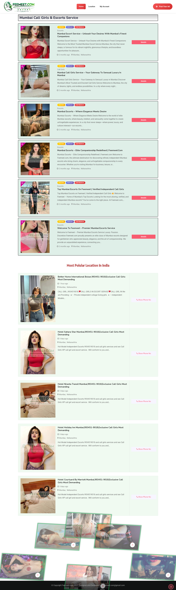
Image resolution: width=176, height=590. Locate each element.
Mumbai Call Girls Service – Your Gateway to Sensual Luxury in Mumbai (89, 74)
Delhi (72, 517)
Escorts (60, 31)
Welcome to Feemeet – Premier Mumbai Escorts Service (86, 228)
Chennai (163, 573)
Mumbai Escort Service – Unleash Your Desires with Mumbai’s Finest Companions (91, 35)
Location (91, 6)
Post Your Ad (163, 6)
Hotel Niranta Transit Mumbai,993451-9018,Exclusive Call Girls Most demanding (92, 385)
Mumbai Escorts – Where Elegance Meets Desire (81, 111)
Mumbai (76, 55)
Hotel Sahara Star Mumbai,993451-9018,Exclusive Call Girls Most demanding (91, 333)
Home (81, 6)
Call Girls (61, 69)
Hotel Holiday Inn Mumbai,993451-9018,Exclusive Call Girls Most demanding (90, 429)
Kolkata (77, 543)
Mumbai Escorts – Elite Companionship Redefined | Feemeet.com (90, 150)
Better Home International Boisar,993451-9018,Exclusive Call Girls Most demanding (91, 278)
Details (143, 42)
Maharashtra (86, 55)
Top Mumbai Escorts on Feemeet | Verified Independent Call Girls (90, 189)
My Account (104, 6)
